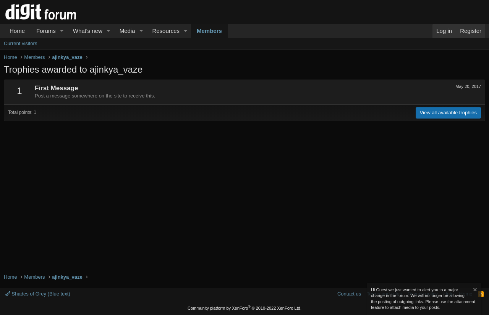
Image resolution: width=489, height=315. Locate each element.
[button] (62, 31)
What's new (87, 31)
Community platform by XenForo (244, 308)
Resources (166, 31)
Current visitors (20, 43)
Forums (46, 31)
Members (209, 31)
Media (127, 31)
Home (17, 31)
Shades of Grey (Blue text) (37, 294)
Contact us (349, 294)
